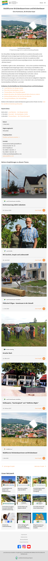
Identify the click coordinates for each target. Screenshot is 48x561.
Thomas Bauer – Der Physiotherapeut (19, 116)
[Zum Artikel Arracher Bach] (40, 358)
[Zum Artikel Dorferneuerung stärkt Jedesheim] (40, 210)
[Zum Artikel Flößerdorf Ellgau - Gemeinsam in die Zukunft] (40, 308)
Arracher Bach (7, 353)
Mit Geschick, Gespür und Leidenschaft (16, 255)
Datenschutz (24, 537)
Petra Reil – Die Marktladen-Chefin (18, 114)
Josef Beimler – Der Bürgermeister (18, 112)
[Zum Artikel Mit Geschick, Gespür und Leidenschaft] (40, 260)
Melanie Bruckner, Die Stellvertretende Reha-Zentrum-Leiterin (22, 94)
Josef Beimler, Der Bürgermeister (13, 88)
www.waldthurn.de (8, 156)
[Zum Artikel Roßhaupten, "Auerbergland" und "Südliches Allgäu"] (40, 408)
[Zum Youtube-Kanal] (29, 546)
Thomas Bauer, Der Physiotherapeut (14, 92)
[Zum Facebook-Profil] (19, 546)
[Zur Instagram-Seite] (24, 546)
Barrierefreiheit (24, 539)
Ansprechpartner (24, 542)
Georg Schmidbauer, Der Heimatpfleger (15, 98)
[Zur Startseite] (4, 3)
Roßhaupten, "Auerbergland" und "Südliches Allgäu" (21, 403)
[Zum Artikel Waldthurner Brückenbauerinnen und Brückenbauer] (40, 458)
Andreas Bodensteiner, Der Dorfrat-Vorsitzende (17, 96)
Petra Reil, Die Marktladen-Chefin (13, 90)
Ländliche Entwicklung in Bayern (25, 558)
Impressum (24, 534)
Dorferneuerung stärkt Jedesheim (14, 205)
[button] (45, 3)
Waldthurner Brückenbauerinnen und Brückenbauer (20, 453)
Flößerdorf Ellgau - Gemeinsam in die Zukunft (18, 303)
